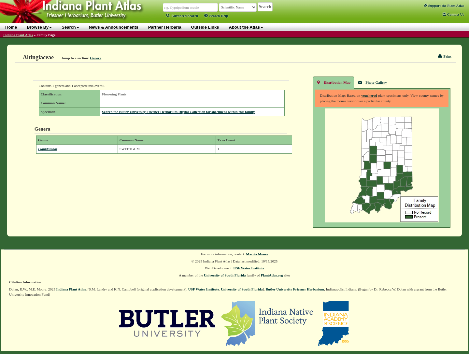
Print (444, 56)
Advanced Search (182, 16)
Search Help (216, 16)
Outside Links (205, 27)
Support (444, 5)
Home (11, 27)
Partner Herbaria (164, 27)
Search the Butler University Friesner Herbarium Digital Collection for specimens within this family (178, 112)
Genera (95, 58)
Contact (453, 14)
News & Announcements (113, 27)
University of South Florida (225, 275)
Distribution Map (333, 82)
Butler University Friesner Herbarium (295, 289)
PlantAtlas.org (272, 275)
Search (70, 27)
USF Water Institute (249, 268)
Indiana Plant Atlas (18, 35)
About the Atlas (246, 27)
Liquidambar (47, 149)
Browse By (39, 27)
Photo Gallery (372, 82)
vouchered (369, 95)
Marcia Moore (257, 254)
